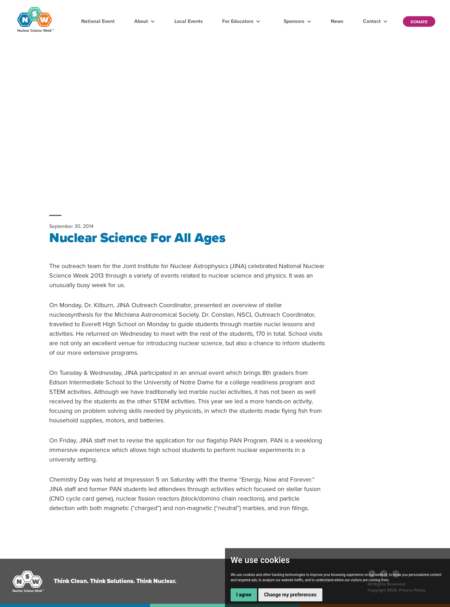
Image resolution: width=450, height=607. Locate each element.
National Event (98, 21)
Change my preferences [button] (290, 594)
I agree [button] (243, 594)
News (337, 21)
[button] (144, 21)
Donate (419, 21)
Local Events (188, 21)
